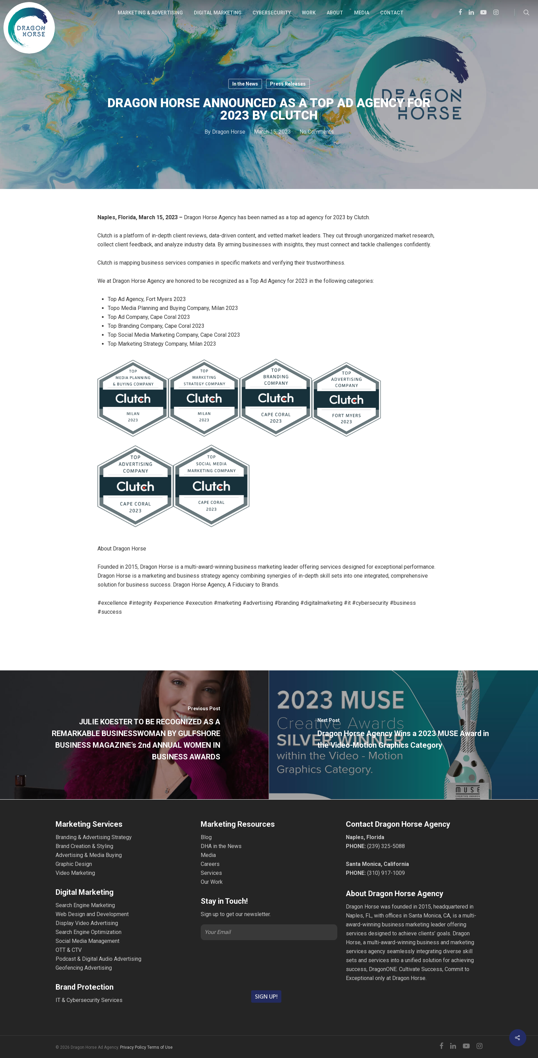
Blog (206, 837)
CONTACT (392, 12)
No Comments (317, 132)
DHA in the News (221, 846)
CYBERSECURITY (272, 12)
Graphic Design (74, 864)
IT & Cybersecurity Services (89, 1000)
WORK (309, 12)
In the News (245, 84)
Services (211, 873)
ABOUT (335, 12)
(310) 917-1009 (386, 873)
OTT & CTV (69, 950)
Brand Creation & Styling (84, 846)
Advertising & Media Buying (89, 855)
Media (208, 855)
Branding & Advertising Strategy (94, 837)
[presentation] (269, 964)
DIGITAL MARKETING (218, 12)
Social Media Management (87, 941)
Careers (210, 864)
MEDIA (361, 12)
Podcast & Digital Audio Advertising (98, 959)
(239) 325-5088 (386, 846)
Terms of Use (160, 1047)
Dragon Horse (228, 132)
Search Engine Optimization (88, 932)
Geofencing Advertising (84, 968)
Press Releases (288, 84)
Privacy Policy (133, 1047)
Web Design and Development (92, 914)
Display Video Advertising (87, 923)
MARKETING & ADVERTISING (150, 12)
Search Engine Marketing (85, 905)
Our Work (212, 882)
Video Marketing (75, 873)
